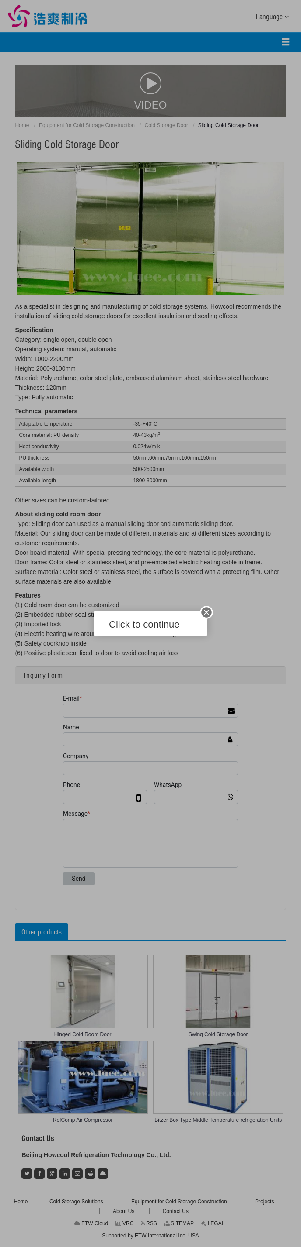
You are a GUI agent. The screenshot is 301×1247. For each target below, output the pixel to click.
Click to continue (144, 624)
